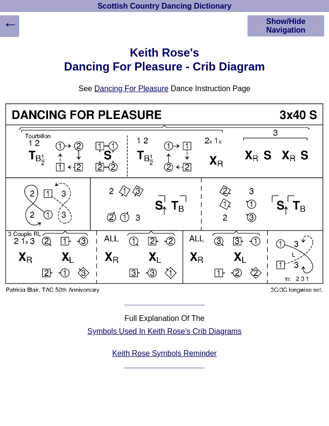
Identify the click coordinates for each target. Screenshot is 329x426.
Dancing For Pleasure (131, 88)
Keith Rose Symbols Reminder (164, 353)
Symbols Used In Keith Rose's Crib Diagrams (164, 331)
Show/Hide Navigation (286, 25)
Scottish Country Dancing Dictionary (164, 6)
